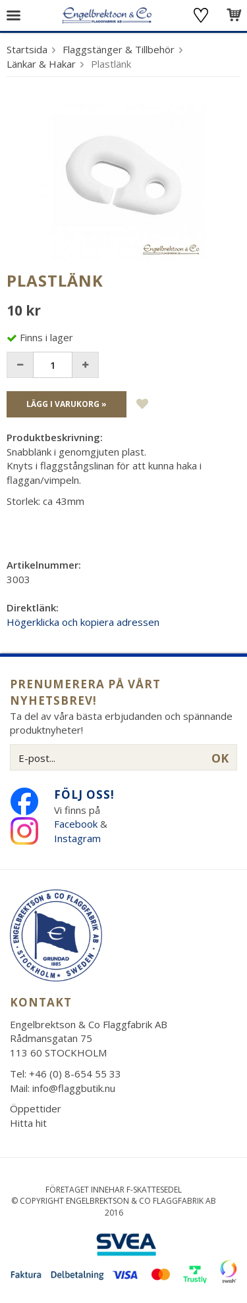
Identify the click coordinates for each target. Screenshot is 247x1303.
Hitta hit (28, 1122)
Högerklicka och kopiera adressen (83, 621)
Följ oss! (84, 794)
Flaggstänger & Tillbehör (119, 49)
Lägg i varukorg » (66, 404)
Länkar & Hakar (41, 63)
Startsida (27, 49)
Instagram (78, 838)
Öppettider (35, 1108)
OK (220, 758)
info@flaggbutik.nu (73, 1088)
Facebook (75, 823)
